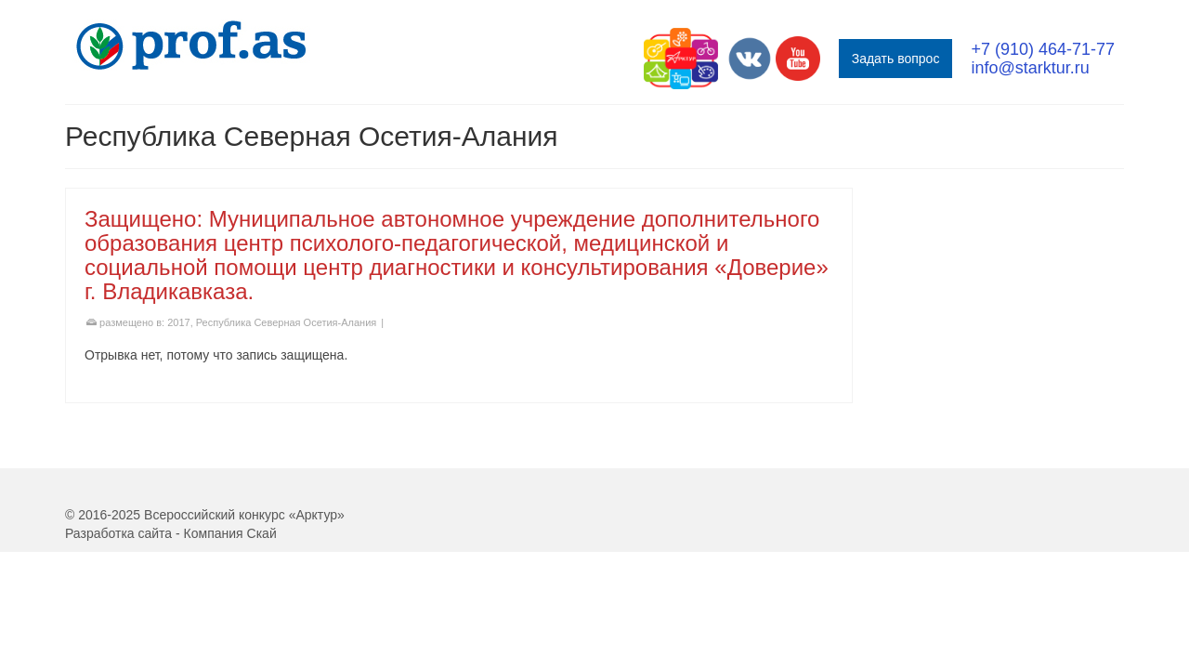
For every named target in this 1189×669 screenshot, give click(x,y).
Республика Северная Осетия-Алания (286, 378)
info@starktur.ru (1030, 68)
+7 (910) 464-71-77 (1043, 49)
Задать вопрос (896, 58)
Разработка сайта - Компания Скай (171, 589)
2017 (178, 378)
